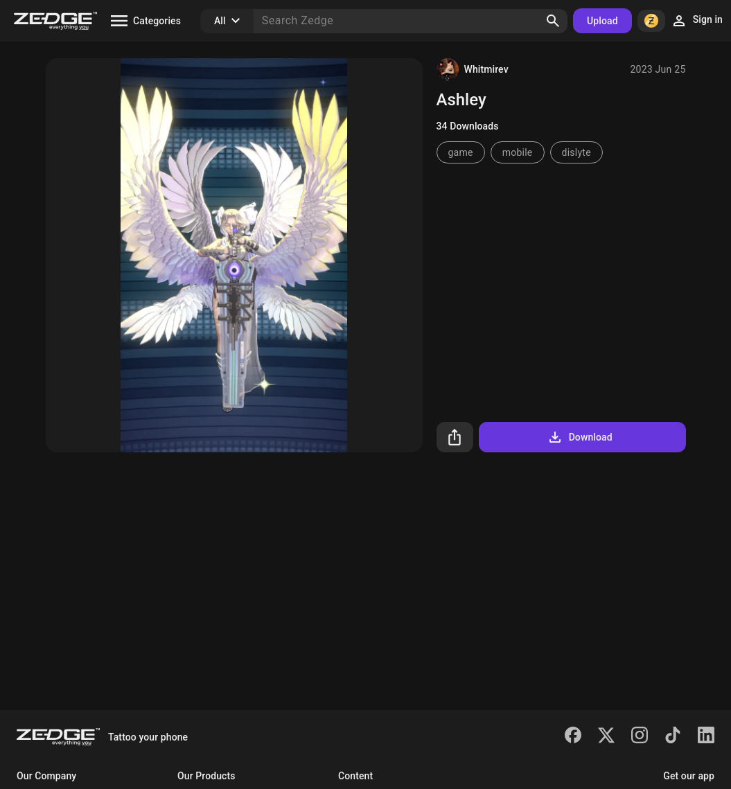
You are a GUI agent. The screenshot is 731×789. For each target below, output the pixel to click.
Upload (602, 20)
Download (580, 437)
